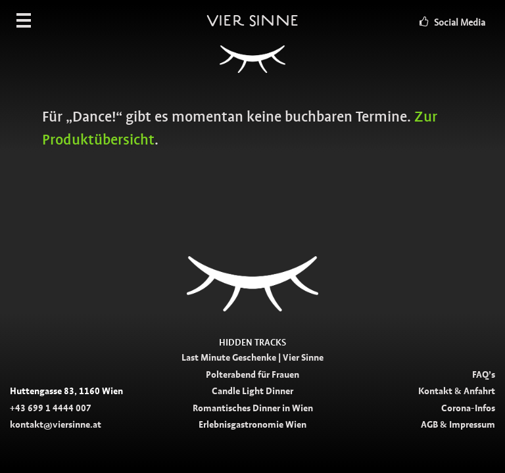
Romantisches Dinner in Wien (253, 408)
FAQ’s (483, 374)
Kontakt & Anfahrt (456, 391)
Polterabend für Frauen (252, 374)
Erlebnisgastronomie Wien (252, 424)
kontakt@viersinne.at (55, 424)
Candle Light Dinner (252, 391)
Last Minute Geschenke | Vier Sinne (252, 357)
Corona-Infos (468, 408)
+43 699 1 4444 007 (50, 408)
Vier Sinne (252, 49)
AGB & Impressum (458, 424)
